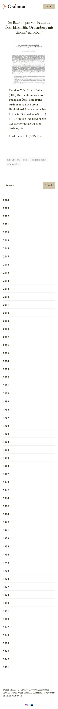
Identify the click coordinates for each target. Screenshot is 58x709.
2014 (6, 280)
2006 (6, 345)
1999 (6, 401)
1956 (6, 554)
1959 (6, 538)
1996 (6, 425)
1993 (6, 449)
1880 (6, 619)
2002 (6, 377)
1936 (6, 570)
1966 (6, 506)
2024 (6, 200)
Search (49, 185)
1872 (6, 627)
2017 (6, 256)
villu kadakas (13, 164)
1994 (6, 441)
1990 (6, 457)
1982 (6, 474)
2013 (6, 288)
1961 (6, 530)
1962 (6, 522)
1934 (6, 578)
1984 (6, 465)
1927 (6, 586)
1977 (6, 490)
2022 (6, 216)
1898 (6, 602)
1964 (6, 514)
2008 (6, 329)
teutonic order (39, 159)
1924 (6, 594)
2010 (6, 312)
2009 (6, 321)
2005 (6, 353)
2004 (6, 361)
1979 (6, 482)
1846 (6, 651)
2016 (6, 264)
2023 (6, 208)
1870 (6, 635)
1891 (6, 610)
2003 (6, 369)
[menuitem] (26, 705)
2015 (6, 272)
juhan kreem (13, 159)
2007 (6, 337)
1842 (6, 659)
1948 (6, 562)
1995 (6, 433)
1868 (6, 643)
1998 (6, 409)
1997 (6, 417)
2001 (6, 385)
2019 (6, 240)
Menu (49, 6)
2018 (6, 248)
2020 (6, 232)
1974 (6, 498)
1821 (6, 667)
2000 (6, 393)
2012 (6, 296)
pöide (25, 159)
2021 (6, 224)
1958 (6, 546)
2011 (6, 304)
